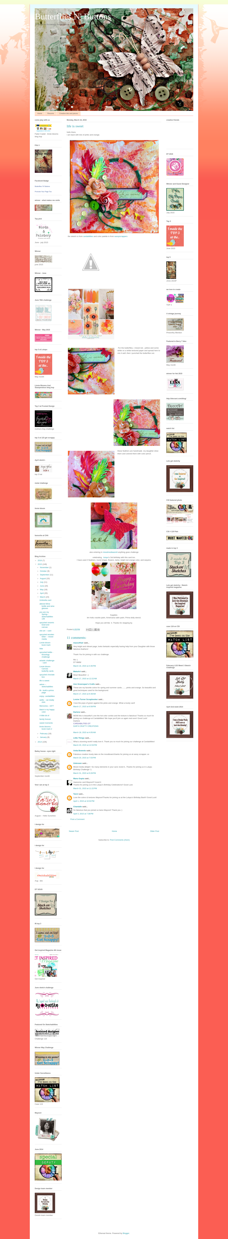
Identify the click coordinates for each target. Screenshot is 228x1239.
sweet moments (46, 723)
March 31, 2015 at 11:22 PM (85, 788)
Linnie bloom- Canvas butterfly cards (46, 668)
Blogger (126, 1233)
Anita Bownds (79, 750)
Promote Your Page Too (43, 191)
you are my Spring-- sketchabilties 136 (46, 615)
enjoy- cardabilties (47, 696)
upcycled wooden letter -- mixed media (46, 636)
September (45, 575)
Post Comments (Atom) (120, 840)
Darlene (77, 712)
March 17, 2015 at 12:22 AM (85, 678)
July (42, 582)
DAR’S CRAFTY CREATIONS (85, 726)
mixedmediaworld (110, 552)
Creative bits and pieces (68, 113)
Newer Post (74, 831)
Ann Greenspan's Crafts (84, 684)
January (43, 737)
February (44, 733)
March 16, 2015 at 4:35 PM (84, 666)
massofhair (78, 643)
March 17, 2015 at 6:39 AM (84, 694)
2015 (40, 564)
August (43, 578)
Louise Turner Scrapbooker (85, 699)
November (44, 567)
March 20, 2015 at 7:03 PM (84, 758)
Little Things (78, 738)
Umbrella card (45, 600)
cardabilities (88, 236)
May (42, 589)
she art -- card (45, 631)
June (42, 586)
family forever (45, 719)
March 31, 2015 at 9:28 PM (84, 773)
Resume (50, 113)
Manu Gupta (78, 778)
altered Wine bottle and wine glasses (46, 606)
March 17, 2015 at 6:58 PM (84, 706)
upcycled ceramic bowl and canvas (46, 624)
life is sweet (44, 681)
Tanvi (75, 794)
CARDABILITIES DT (81, 723)
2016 (40, 560)
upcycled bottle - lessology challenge (46, 654)
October (43, 571)
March (43, 597)
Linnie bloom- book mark (45, 644)
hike (41, 649)
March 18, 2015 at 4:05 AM (84, 732)
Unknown (77, 763)
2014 (40, 742)
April (42, 593)
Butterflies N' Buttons (73, 16)
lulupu (105, 557)
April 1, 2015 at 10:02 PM (83, 801)
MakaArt (77, 671)
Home (39, 113)
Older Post (154, 831)
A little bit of (44, 715)
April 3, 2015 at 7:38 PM (83, 814)
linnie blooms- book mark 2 (45, 727)
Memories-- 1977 (46, 706)
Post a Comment (77, 819)
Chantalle (77, 806)
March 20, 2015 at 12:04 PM (85, 745)
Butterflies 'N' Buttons (42, 186)
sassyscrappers (120, 236)
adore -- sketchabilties (46, 685)
